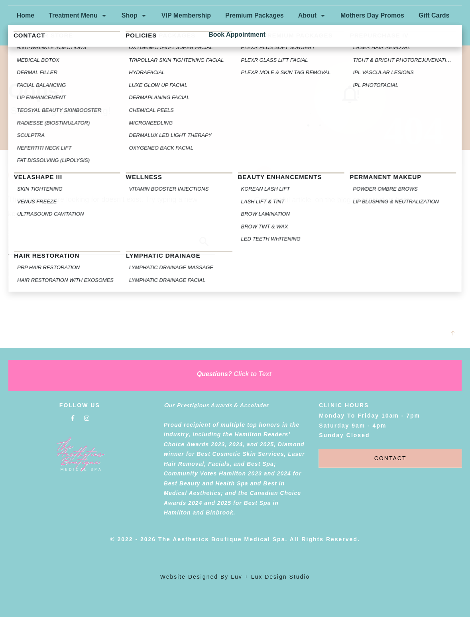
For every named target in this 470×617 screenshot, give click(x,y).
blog (344, 200)
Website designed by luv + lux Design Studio (235, 577)
